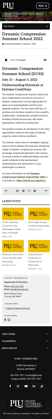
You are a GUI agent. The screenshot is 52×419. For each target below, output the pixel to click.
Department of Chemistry (11, 18)
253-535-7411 (17, 375)
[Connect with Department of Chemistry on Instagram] (8, 320)
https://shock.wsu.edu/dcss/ (31, 180)
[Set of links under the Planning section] (46, 341)
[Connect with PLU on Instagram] (18, 386)
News (24, 18)
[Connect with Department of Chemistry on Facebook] (5, 320)
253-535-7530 (17, 286)
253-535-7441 (34, 379)
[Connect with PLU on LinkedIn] (34, 386)
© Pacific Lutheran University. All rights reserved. (26, 414)
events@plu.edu (34, 375)
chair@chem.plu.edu (19, 289)
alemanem (17, 44)
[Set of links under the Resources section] (46, 348)
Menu (42, 6)
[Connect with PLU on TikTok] (42, 386)
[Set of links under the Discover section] (46, 334)
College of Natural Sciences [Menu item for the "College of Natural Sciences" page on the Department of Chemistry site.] (18, 308)
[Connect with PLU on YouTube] (26, 386)
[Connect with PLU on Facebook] (10, 386)
